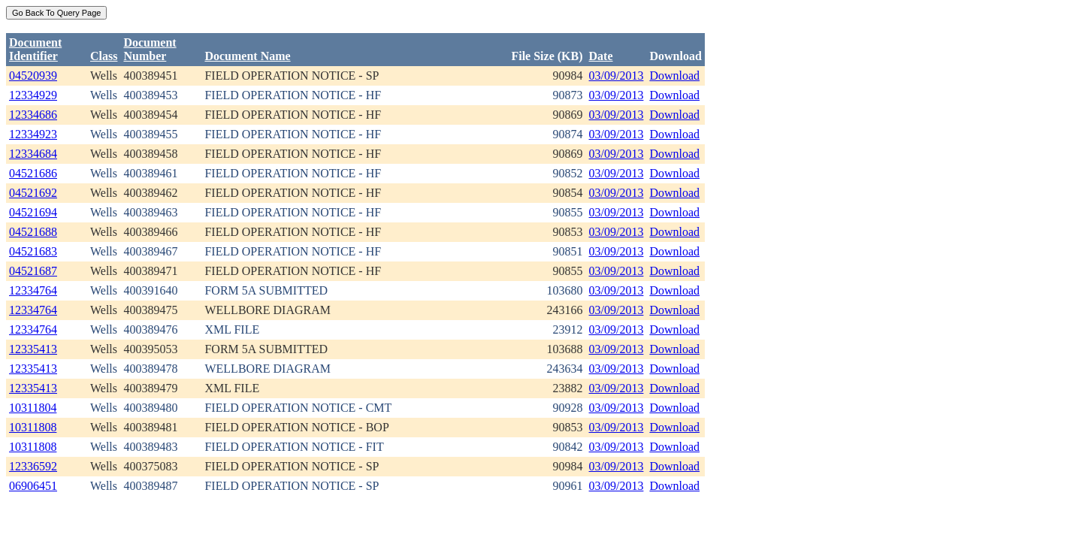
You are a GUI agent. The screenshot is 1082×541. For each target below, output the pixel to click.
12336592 (33, 466)
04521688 (33, 231)
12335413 (33, 349)
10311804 (32, 407)
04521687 (33, 270)
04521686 (33, 173)
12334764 (33, 290)
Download (674, 75)
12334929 (33, 95)
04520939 (33, 75)
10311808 (32, 427)
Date (601, 56)
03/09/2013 (616, 75)
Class (103, 56)
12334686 (33, 114)
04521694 (33, 212)
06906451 (33, 485)
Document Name (247, 56)
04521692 (33, 192)
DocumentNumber (149, 49)
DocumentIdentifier (35, 49)
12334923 (33, 134)
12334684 (33, 153)
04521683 (33, 251)
